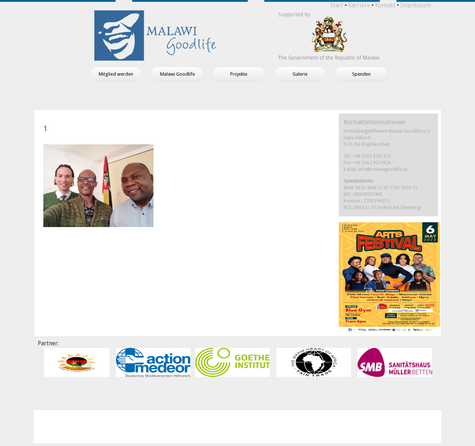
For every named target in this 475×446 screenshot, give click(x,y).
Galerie (300, 74)
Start (336, 5)
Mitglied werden (116, 74)
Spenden (361, 74)
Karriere (359, 5)
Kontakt (385, 5)
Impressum (415, 5)
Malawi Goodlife (177, 74)
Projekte (238, 74)
